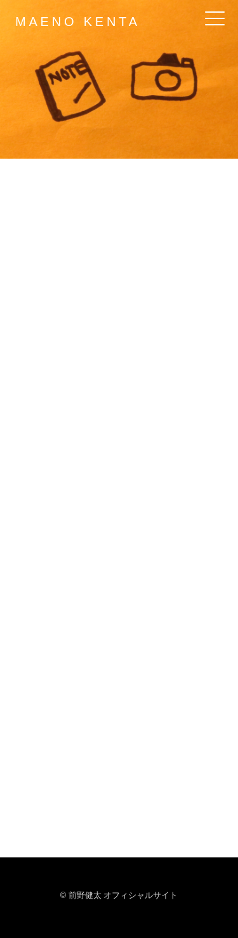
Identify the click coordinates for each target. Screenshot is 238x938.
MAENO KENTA (77, 22)
